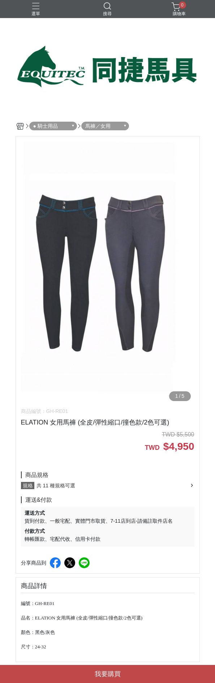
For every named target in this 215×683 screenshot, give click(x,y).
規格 (28, 485)
